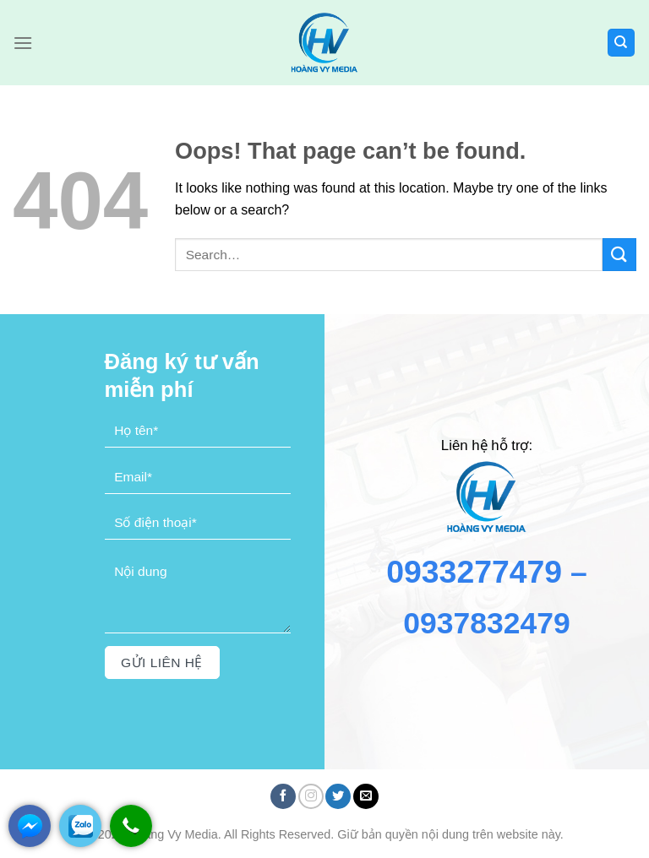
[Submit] (619, 254)
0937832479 (486, 623)
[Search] (621, 43)
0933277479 (474, 571)
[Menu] (23, 42)
